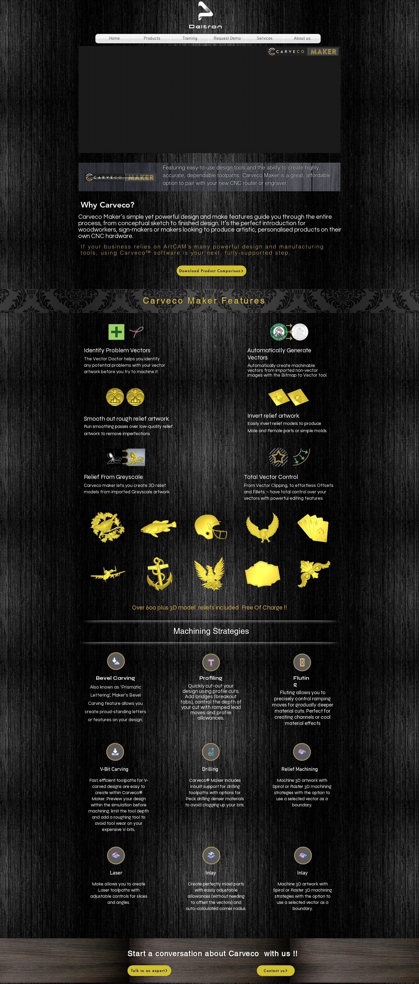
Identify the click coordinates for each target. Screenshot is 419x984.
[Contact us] (276, 970)
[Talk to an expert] (149, 970)
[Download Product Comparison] (211, 270)
